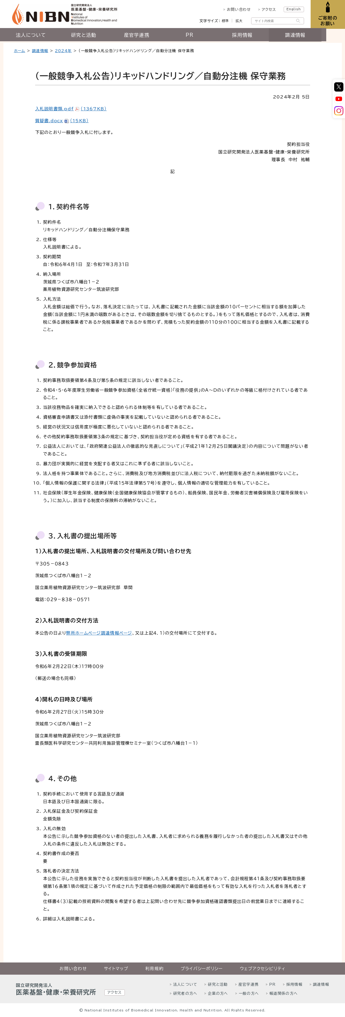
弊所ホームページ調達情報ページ (99, 633)
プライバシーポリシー (202, 968)
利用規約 (154, 968)
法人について (40, 36)
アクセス (267, 9)
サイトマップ (116, 968)
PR (199, 36)
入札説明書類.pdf (71, 109)
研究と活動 (93, 36)
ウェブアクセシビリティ (263, 968)
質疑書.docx (62, 121)
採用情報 (252, 36)
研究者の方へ (185, 993)
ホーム (19, 51)
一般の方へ (249, 993)
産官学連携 (146, 36)
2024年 (63, 51)
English (292, 9)
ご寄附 (327, 21)
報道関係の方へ (283, 993)
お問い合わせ (238, 9)
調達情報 (305, 36)
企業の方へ (218, 993)
